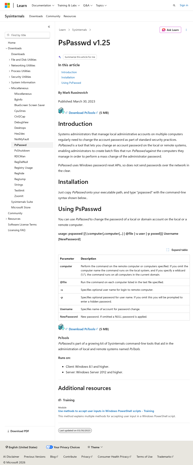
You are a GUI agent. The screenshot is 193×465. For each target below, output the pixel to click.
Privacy (85, 456)
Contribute (70, 456)
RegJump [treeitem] (20, 179)
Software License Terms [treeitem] (22, 224)
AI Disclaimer (11, 456)
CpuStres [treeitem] (20, 111)
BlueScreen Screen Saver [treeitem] (29, 105)
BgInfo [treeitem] (18, 99)
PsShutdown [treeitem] (22, 150)
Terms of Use (144, 456)
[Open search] (174, 5)
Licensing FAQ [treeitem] (16, 230)
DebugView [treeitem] (21, 122)
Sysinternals (79, 30)
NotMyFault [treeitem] (21, 139)
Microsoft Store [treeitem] (20, 207)
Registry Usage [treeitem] (23, 167)
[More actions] (186, 30)
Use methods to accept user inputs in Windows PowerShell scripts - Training (106, 411)
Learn (62, 30)
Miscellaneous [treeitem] (23, 94)
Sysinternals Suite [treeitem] (22, 202)
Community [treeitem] (15, 213)
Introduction (69, 72)
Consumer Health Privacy (113, 456)
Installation (68, 77)
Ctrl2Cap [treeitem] (19, 116)
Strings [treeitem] (18, 184)
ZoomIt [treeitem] (18, 196)
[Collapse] (49, 26)
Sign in (184, 5)
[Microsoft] (7, 5)
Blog (53, 456)
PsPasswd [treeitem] (20, 145)
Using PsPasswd (71, 83)
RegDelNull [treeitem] (21, 162)
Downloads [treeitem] (18, 54)
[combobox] (27, 35)
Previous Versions (34, 456)
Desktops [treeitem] (20, 128)
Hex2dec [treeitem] (19, 133)
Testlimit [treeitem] (19, 190)
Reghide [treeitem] (19, 173)
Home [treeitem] (11, 42)
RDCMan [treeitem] (19, 156)
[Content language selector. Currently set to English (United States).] (21, 447)
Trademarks (164, 456)
